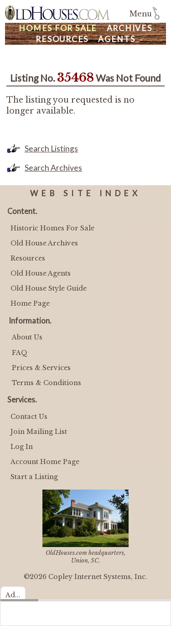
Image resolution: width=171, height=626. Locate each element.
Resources (62, 39)
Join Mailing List (38, 432)
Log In (21, 447)
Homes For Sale (58, 28)
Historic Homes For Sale (52, 228)
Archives (129, 28)
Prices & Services (41, 368)
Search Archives (53, 167)
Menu (141, 14)
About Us (27, 337)
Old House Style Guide (48, 288)
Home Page (30, 303)
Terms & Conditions (46, 383)
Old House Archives (44, 243)
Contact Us (28, 416)
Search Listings (51, 148)
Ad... (13, 595)
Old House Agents (40, 273)
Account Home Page (44, 462)
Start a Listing (34, 477)
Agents (116, 39)
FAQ (19, 353)
